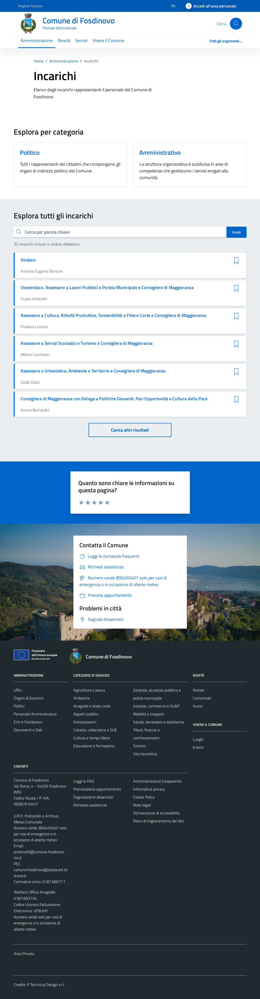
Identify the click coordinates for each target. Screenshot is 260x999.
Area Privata (24, 953)
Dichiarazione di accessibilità (156, 813)
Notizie (198, 690)
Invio (236, 232)
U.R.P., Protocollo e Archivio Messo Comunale (36, 819)
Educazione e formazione (93, 746)
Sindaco (28, 260)
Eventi (198, 747)
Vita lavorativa (145, 754)
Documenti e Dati (28, 730)
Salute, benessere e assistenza (158, 722)
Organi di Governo (28, 698)
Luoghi (198, 739)
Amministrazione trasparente (157, 781)
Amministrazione (37, 40)
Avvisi (198, 706)
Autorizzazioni (84, 722)
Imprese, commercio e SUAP (156, 706)
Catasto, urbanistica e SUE (95, 730)
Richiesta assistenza (90, 805)
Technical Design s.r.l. (47, 985)
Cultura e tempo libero (91, 738)
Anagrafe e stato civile (91, 706)
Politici (19, 706)
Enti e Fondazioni (28, 722)
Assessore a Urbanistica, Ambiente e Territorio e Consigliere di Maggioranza (93, 371)
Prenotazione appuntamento (97, 789)
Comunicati (202, 698)
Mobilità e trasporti (148, 714)
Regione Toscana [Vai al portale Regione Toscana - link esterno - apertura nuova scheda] (30, 5)
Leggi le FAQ (83, 781)
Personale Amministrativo (35, 714)
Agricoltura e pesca (89, 690)
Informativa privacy (149, 789)
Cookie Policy (144, 797)
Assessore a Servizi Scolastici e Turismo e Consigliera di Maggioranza (87, 343)
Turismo (139, 746)
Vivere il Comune (108, 40)
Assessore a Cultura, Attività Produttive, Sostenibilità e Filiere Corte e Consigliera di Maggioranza (114, 315)
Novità (64, 40)
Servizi (81, 40)
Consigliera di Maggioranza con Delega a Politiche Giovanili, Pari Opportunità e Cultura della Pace (114, 399)
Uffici (18, 690)
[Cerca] (236, 24)
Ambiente (81, 698)
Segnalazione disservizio (93, 797)
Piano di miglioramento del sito (158, 821)
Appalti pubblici (85, 714)
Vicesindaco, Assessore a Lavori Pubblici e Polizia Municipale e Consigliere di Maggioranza (107, 287)
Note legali (142, 805)
